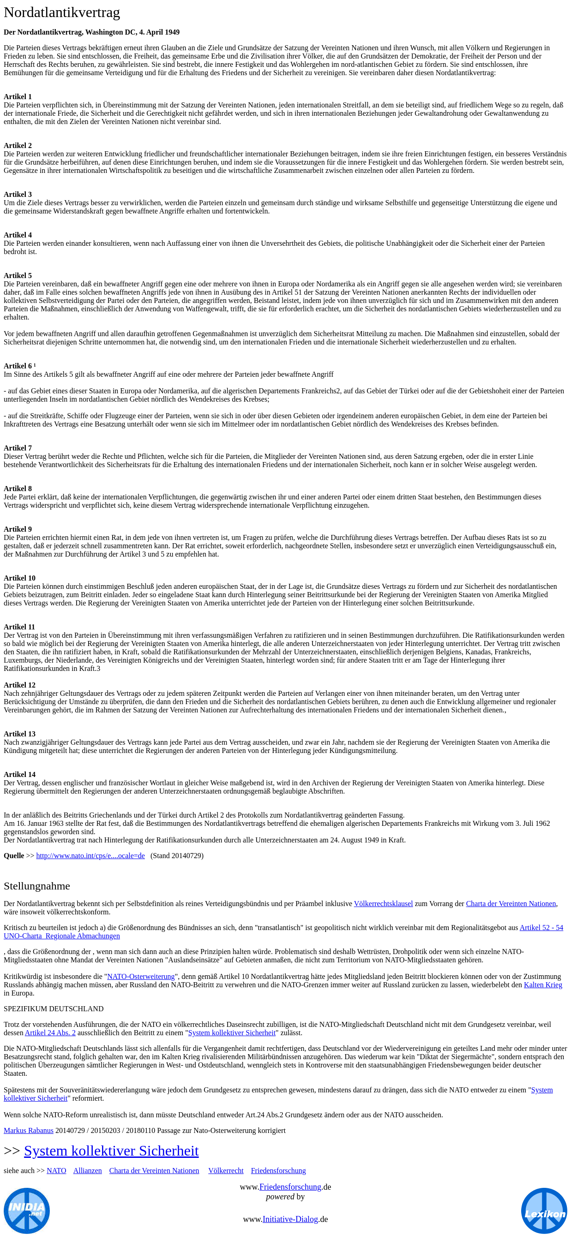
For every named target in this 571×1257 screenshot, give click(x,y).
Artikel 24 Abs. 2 (50, 1033)
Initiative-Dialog (290, 1219)
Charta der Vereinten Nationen (511, 903)
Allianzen (87, 1170)
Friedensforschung (278, 1170)
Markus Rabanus (29, 1130)
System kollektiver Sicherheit (232, 1033)
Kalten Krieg (543, 985)
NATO (56, 1170)
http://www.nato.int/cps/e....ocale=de (90, 856)
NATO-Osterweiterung (140, 976)
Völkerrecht (225, 1170)
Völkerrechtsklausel (383, 903)
